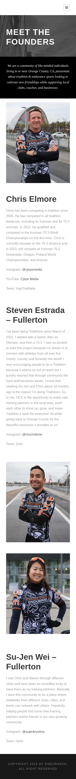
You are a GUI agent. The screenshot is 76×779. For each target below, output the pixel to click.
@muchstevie (32, 434)
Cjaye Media (30, 279)
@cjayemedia (32, 269)
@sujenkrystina (33, 731)
